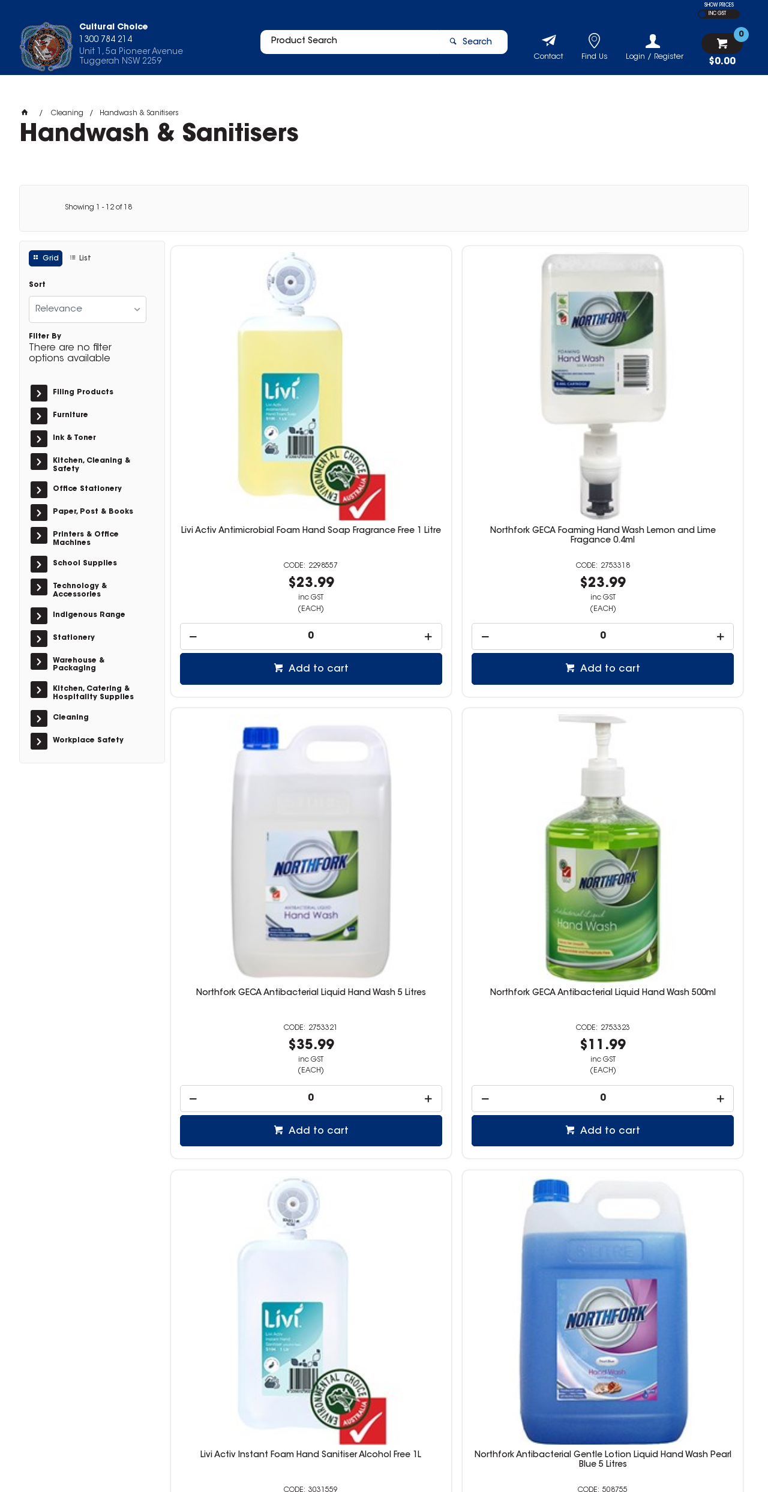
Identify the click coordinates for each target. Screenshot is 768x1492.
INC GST (717, 13)
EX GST (702, 14)
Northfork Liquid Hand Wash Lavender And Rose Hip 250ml (675, 1068)
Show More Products (462, 1251)
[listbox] (87, 309)
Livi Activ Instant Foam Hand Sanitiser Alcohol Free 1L (238, 732)
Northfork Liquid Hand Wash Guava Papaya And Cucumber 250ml (384, 1068)
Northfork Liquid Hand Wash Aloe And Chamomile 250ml (238, 1063)
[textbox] (343, 46)
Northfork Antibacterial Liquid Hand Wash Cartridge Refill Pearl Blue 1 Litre (675, 736)
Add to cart (244, 533)
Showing (98, 207)
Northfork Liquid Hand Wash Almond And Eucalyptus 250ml (530, 1068)
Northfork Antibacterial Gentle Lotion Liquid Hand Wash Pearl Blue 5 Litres (384, 736)
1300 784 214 (571, 1359)
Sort (37, 285)
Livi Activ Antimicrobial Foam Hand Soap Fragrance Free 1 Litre (238, 405)
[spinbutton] (238, 500)
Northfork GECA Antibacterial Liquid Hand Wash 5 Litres (530, 405)
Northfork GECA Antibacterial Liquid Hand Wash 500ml (676, 405)
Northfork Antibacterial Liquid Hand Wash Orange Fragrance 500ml (529, 736)
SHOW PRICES (719, 5)
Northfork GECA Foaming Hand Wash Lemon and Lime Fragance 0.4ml (384, 405)
